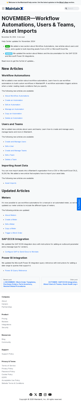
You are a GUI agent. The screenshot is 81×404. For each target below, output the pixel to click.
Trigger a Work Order (13, 233)
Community (6, 342)
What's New (63, 2)
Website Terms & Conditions (13, 383)
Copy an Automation (13, 114)
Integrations (6, 324)
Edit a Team (9, 155)
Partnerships (7, 307)
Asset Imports (10, 183)
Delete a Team (11, 159)
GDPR (4, 377)
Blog (3, 339)
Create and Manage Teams (16, 151)
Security (5, 327)
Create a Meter (11, 220)
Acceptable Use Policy (11, 380)
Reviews (5, 322)
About (4, 301)
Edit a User (9, 146)
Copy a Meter (10, 228)
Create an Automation (14, 100)
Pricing (4, 319)
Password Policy (8, 371)
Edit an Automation (12, 105)
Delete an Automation (13, 118)
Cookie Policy (7, 374)
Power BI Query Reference (16, 270)
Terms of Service (9, 366)
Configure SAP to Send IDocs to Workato (21, 252)
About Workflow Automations (17, 96)
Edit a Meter (10, 224)
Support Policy (8, 354)
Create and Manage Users (15, 142)
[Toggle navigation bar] (3, 8)
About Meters (10, 215)
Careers (5, 304)
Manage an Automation (14, 109)
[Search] (71, 8)
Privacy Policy (7, 369)
